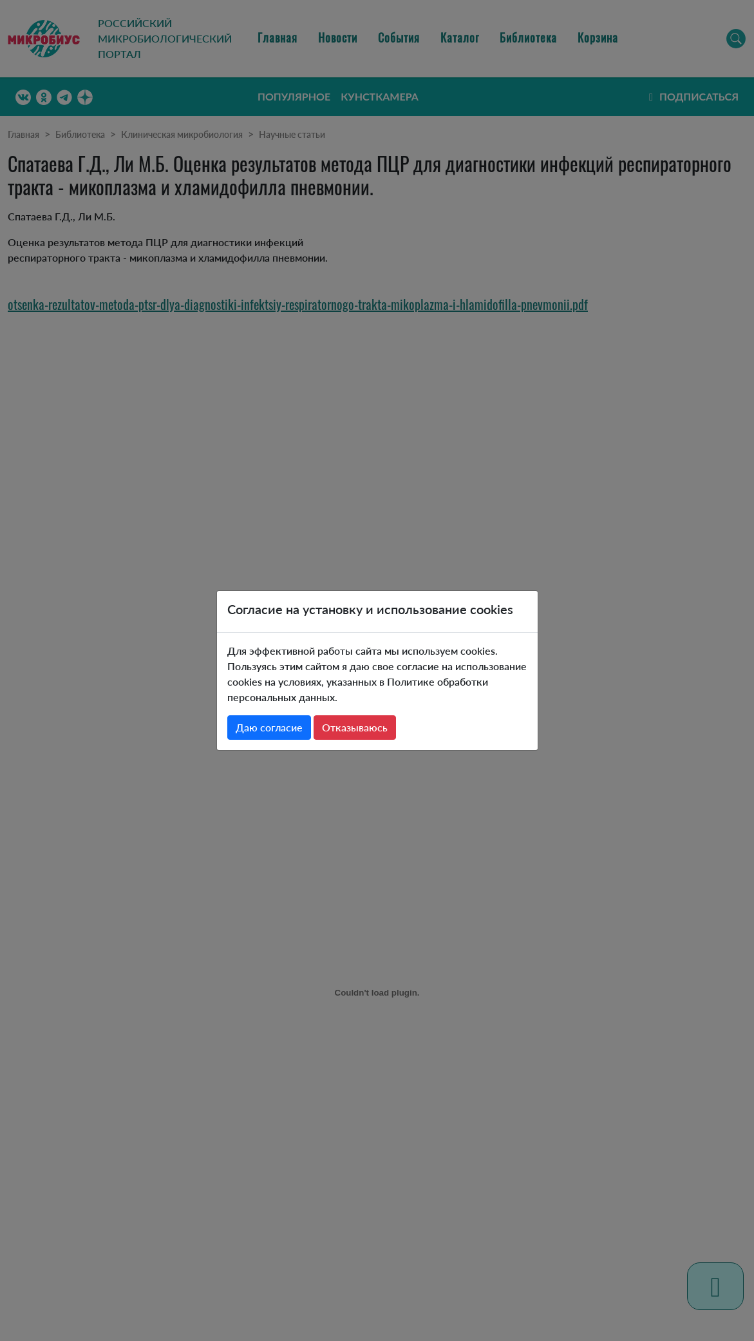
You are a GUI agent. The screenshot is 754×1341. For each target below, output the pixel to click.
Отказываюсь (355, 727)
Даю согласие (269, 727)
